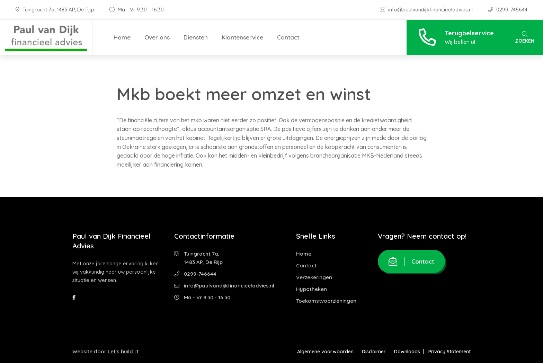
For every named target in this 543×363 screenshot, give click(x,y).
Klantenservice (242, 37)
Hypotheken (311, 289)
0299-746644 (507, 9)
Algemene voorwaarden (325, 351)
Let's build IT (123, 351)
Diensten (196, 37)
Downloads (407, 351)
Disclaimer (374, 351)
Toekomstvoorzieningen (326, 301)
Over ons (157, 37)
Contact (288, 37)
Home (122, 37)
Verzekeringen (314, 277)
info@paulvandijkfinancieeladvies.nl (427, 9)
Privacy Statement (449, 351)
